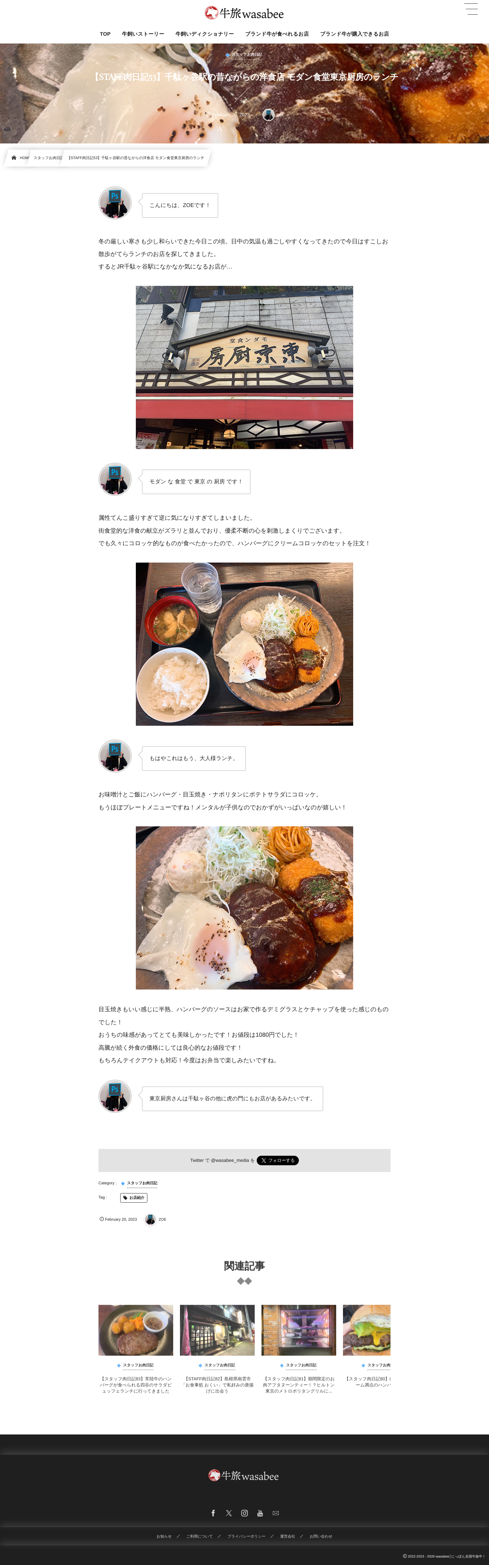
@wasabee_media (230, 1160)
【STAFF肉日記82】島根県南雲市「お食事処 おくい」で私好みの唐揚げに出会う (217, 1389)
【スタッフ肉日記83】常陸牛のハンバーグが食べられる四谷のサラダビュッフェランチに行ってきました (136, 1389)
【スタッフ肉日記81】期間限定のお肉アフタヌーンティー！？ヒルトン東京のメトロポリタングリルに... (298, 1389)
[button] (471, 9)
